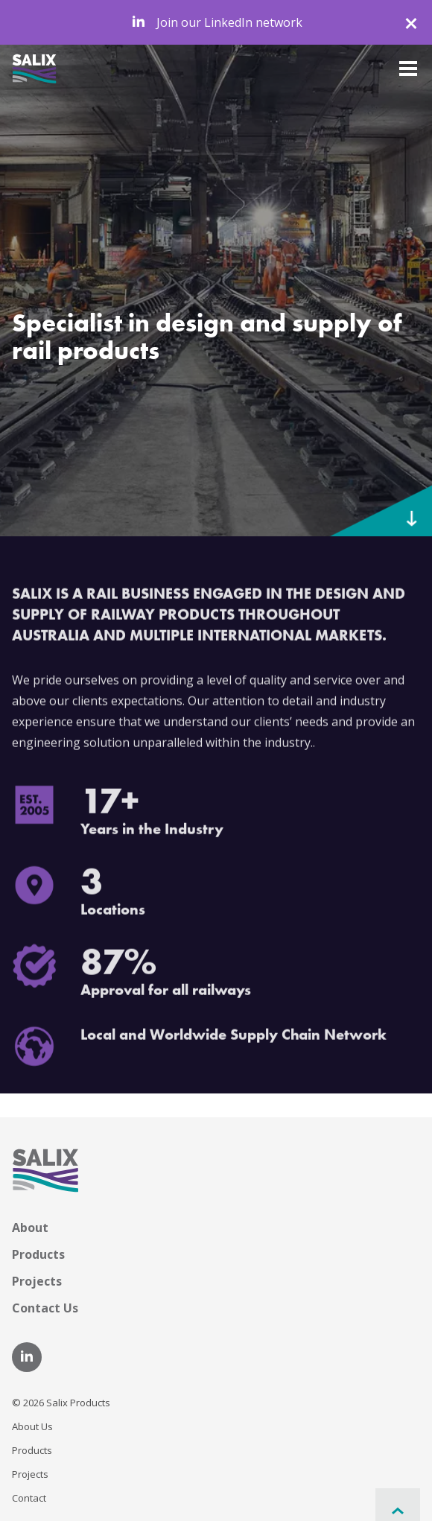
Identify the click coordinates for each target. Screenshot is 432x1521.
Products (38, 1254)
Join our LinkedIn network (216, 22)
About (30, 1227)
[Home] (34, 67)
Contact (29, 1498)
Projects (37, 1281)
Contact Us (45, 1308)
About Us (32, 1426)
